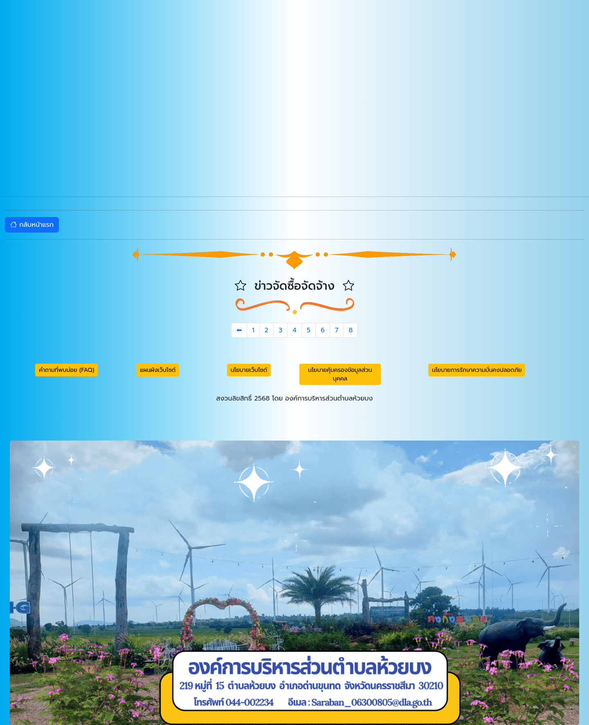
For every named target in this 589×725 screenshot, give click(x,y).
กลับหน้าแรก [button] (32, 225)
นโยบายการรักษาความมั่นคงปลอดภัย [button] (477, 370)
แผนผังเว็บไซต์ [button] (157, 370)
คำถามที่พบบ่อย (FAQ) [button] (66, 370)
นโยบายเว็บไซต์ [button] (249, 370)
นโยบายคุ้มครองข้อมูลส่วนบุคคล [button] (340, 374)
